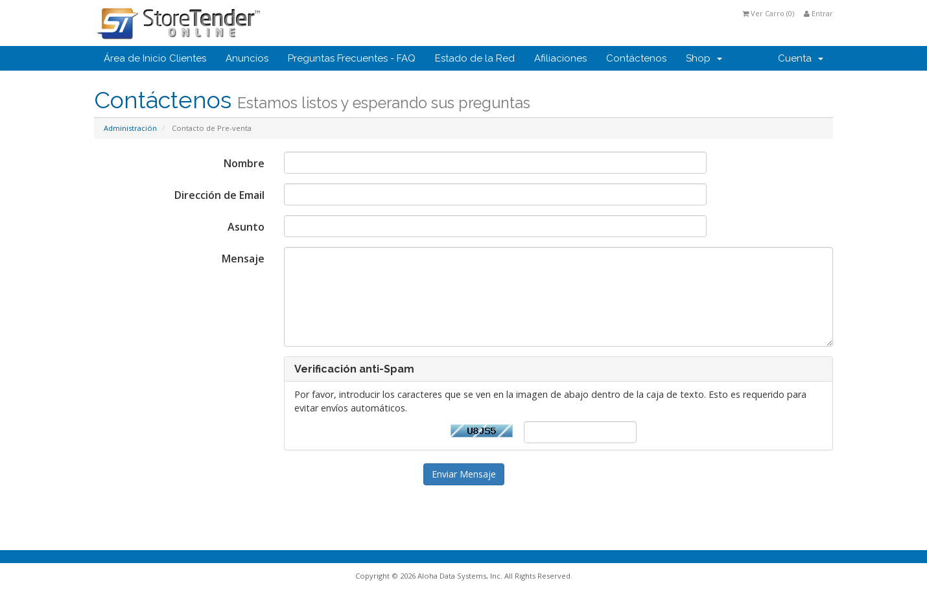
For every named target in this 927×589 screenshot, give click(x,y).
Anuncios (247, 58)
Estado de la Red (475, 58)
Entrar (818, 13)
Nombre (244, 163)
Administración (130, 128)
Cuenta (800, 58)
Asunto (246, 227)
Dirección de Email (219, 195)
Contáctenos (636, 58)
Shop (704, 58)
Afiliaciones (560, 58)
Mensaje (243, 258)
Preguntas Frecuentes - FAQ (352, 58)
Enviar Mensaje (464, 474)
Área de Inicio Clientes (155, 58)
